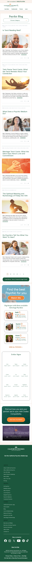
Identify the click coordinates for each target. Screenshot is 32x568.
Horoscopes (6, 506)
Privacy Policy (9, 556)
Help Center (6, 529)
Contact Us (6, 531)
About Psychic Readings (9, 474)
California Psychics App (9, 504)
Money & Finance (8, 513)
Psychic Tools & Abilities (9, 25)
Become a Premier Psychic (10, 525)
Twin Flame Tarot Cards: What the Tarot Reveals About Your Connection (15, 71)
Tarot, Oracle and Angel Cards (21, 148)
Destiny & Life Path (8, 515)
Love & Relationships (9, 148)
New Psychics (7, 490)
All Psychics (6, 486)
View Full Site (15, 547)
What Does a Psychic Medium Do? (15, 113)
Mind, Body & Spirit (8, 231)
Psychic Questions (17, 231)
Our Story (6, 9)
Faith (16, 312)
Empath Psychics (7, 494)
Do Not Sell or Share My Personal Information (16, 558)
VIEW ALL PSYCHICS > (15, 347)
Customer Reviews (8, 499)
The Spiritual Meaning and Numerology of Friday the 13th (15, 195)
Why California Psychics (9, 470)
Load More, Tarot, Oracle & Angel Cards (16, 279)
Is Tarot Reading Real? (12, 30)
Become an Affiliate (8, 523)
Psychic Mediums (8, 496)
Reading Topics (7, 488)
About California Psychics (10, 467)
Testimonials (14, 9)
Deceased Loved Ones (9, 108)
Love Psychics (7, 492)
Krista (17, 336)
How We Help (7, 472)
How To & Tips (7, 478)
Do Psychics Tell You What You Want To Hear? (15, 236)
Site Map (24, 556)
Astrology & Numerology (10, 190)
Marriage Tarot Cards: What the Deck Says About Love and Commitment (16, 154)
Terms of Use (17, 556)
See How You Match (16, 419)
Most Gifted (6, 476)
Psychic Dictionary (8, 527)
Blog (5, 508)
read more (24, 54)
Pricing (21, 9)
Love (26, 9)
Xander (18, 324)
